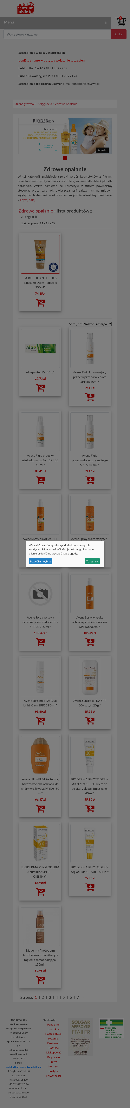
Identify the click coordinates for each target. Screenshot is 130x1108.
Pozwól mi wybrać (40, 561)
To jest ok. (92, 561)
